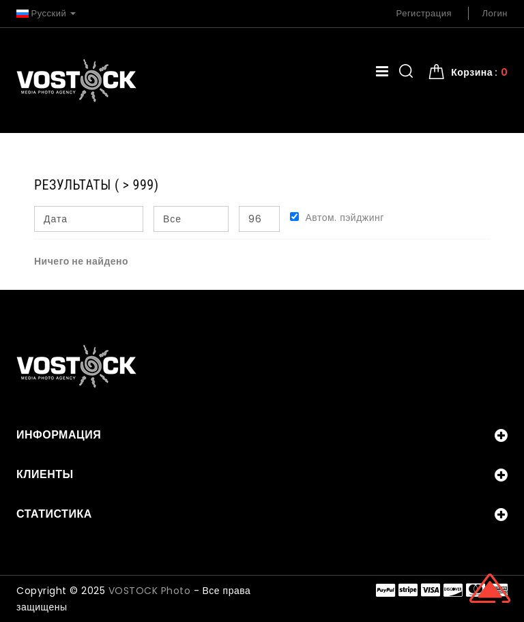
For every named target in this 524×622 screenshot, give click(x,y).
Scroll (489, 587)
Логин (495, 13)
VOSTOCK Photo (149, 590)
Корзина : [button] (479, 72)
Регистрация (424, 13)
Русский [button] (46, 13)
